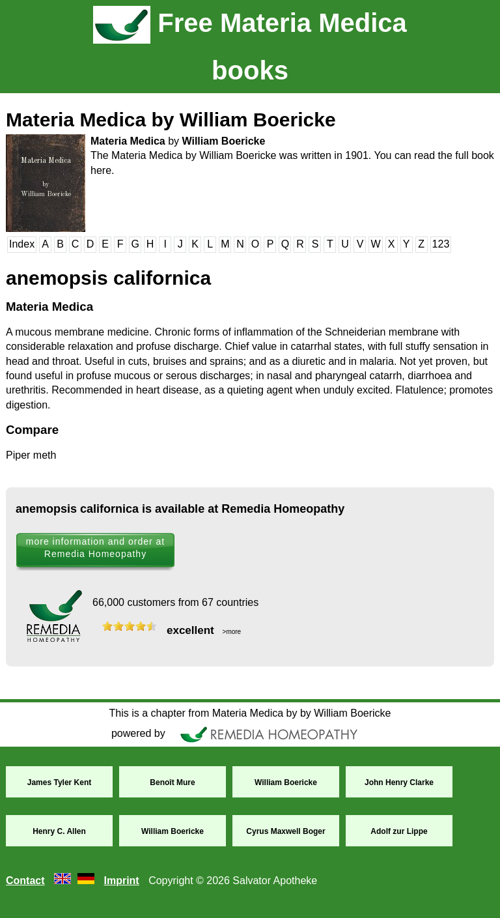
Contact (25, 880)
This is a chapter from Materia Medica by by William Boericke (250, 713)
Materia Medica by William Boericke (171, 119)
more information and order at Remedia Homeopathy (95, 547)
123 (441, 244)
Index (22, 244)
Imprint (121, 880)
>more (231, 631)
